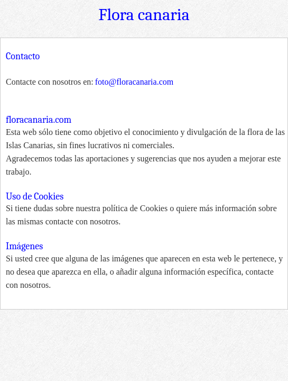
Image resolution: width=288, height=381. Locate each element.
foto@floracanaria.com (134, 81)
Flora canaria (144, 14)
